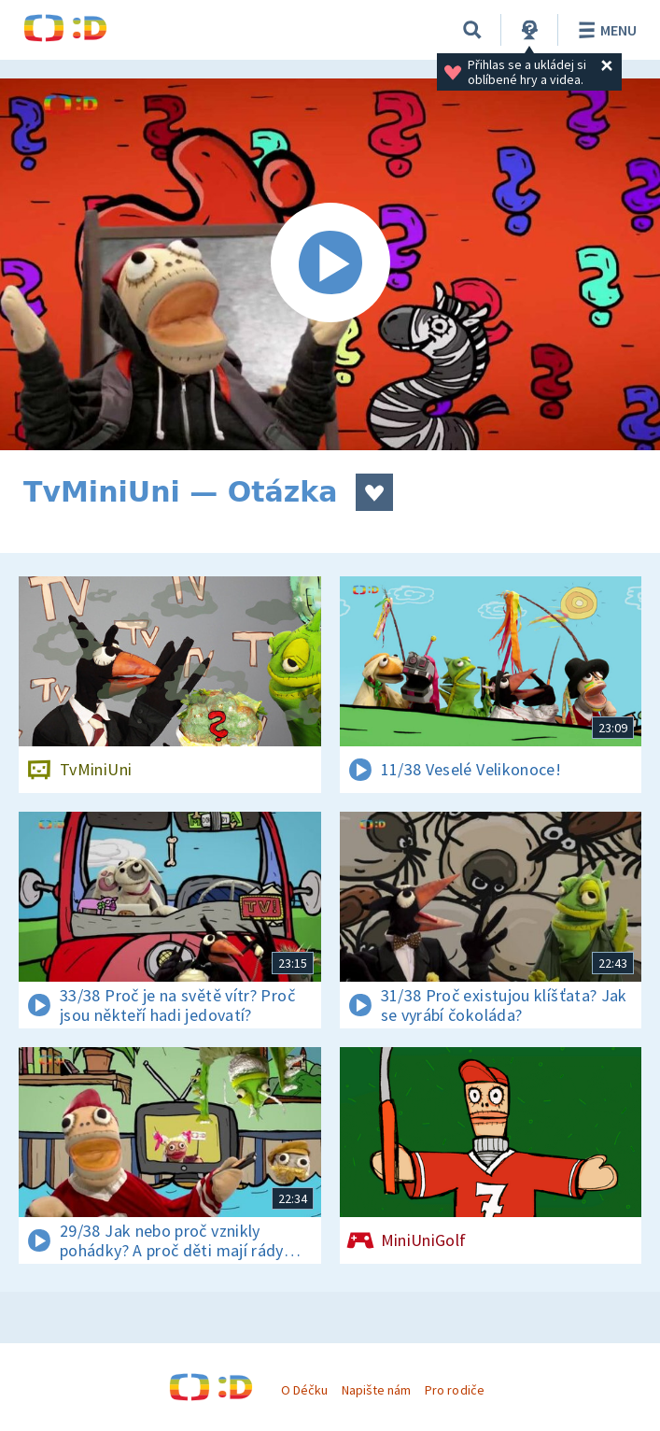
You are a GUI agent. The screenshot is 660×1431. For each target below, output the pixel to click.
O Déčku (304, 1389)
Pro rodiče (454, 1389)
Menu (604, 30)
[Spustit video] (330, 264)
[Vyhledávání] (472, 30)
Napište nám (376, 1389)
